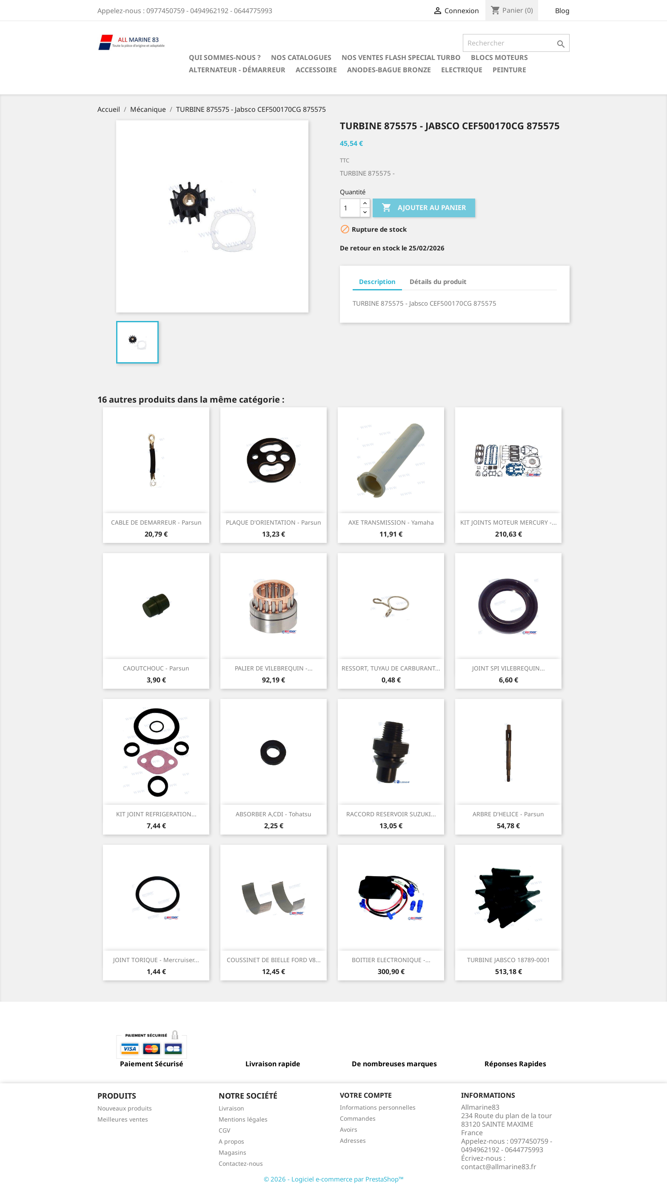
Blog (562, 10)
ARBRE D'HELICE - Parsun (508, 814)
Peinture (509, 69)
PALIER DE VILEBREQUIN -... (274, 668)
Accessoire (316, 69)
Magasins (232, 1152)
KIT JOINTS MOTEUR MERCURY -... (508, 522)
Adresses (353, 1140)
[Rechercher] (516, 43)
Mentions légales (243, 1119)
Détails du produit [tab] (438, 281)
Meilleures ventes (122, 1119)
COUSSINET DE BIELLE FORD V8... (274, 960)
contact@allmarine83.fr (498, 1166)
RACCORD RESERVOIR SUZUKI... (391, 814)
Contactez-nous (241, 1163)
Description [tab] (377, 281)
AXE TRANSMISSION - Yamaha (391, 522)
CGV (224, 1130)
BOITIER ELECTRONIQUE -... (391, 960)
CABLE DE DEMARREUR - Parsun (156, 522)
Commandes (358, 1118)
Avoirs (348, 1129)
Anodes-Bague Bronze (389, 69)
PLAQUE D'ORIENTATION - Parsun (273, 522)
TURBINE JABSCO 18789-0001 (508, 960)
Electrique (461, 69)
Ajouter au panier (424, 207)
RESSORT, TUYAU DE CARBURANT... (391, 668)
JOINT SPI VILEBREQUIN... (508, 668)
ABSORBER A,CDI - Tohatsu (273, 814)
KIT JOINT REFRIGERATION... (156, 814)
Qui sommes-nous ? (225, 57)
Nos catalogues (301, 57)
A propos (231, 1141)
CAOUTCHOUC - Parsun (156, 668)
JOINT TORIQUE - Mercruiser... (156, 960)
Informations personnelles (378, 1107)
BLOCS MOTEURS (499, 57)
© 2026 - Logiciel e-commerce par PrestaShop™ (334, 1179)
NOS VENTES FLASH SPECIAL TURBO (401, 57)
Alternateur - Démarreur (237, 69)
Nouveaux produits (124, 1108)
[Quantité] (350, 208)
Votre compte (366, 1095)
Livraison (231, 1108)
